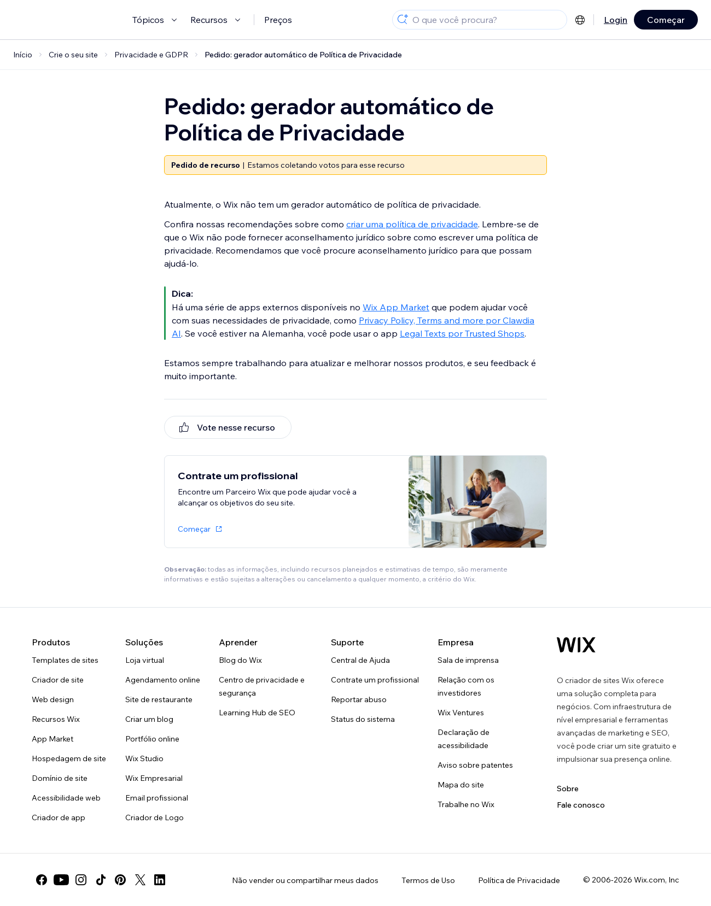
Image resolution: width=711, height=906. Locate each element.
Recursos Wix (56, 719)
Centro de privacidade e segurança (262, 686)
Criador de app (58, 817)
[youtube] (61, 880)
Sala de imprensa (468, 660)
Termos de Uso (428, 880)
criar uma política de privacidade (412, 224)
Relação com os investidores (466, 686)
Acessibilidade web (66, 798)
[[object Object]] (228, 427)
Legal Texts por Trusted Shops (462, 333)
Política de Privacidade (519, 880)
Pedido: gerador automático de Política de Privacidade (303, 55)
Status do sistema (363, 719)
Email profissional (156, 798)
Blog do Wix (240, 660)
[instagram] (81, 880)
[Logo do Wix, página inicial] (576, 644)
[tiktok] (100, 880)
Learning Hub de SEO (257, 712)
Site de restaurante (159, 699)
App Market (52, 739)
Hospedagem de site (69, 758)
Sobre (568, 788)
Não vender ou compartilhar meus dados (305, 880)
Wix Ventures (461, 712)
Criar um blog (149, 719)
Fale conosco (581, 805)
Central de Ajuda (360, 660)
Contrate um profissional (375, 680)
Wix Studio (144, 758)
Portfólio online (152, 739)
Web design (53, 699)
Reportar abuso (359, 699)
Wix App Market (396, 307)
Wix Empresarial (154, 778)
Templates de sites (65, 660)
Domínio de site (60, 778)
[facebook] (41, 880)
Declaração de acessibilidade (463, 738)
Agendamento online (162, 680)
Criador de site (58, 680)
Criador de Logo (154, 817)
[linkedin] (160, 880)
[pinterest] (120, 880)
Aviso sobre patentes (475, 765)
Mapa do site (461, 785)
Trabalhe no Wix (466, 804)
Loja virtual (144, 660)
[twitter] (140, 880)
